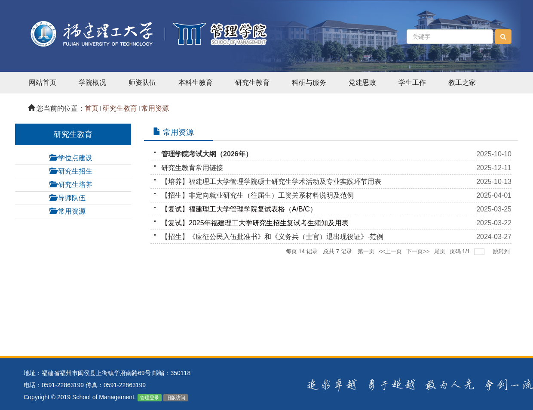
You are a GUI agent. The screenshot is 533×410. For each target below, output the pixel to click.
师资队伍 (142, 82)
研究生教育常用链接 (192, 167)
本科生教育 (195, 82)
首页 (91, 108)
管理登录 (149, 397)
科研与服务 (309, 82)
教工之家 (462, 82)
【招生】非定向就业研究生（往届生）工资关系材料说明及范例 (257, 195)
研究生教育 (252, 82)
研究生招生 (75, 171)
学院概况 (92, 82)
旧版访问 (175, 397)
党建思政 (362, 82)
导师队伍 (72, 198)
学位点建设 (75, 158)
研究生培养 (75, 184)
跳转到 (502, 251)
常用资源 (155, 108)
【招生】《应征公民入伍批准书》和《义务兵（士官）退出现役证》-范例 (272, 236)
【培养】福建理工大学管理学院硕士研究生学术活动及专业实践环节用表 (271, 181)
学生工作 (412, 82)
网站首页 (42, 82)
